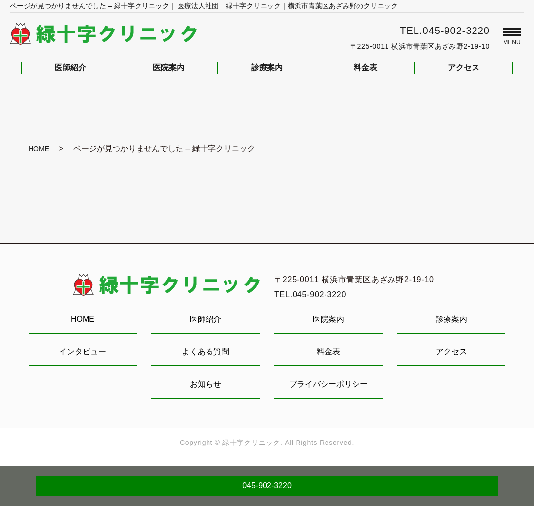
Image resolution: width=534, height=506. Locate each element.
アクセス (451, 352)
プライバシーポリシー (328, 384)
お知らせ (205, 384)
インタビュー (82, 352)
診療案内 (451, 319)
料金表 (328, 352)
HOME (39, 149)
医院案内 (328, 319)
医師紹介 (205, 319)
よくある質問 (205, 352)
